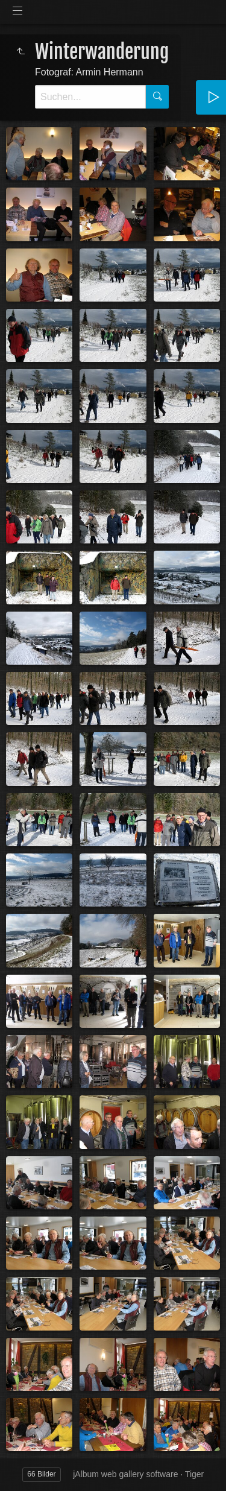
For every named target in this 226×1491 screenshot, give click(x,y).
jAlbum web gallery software (125, 1474)
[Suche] (90, 97)
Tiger (194, 1474)
